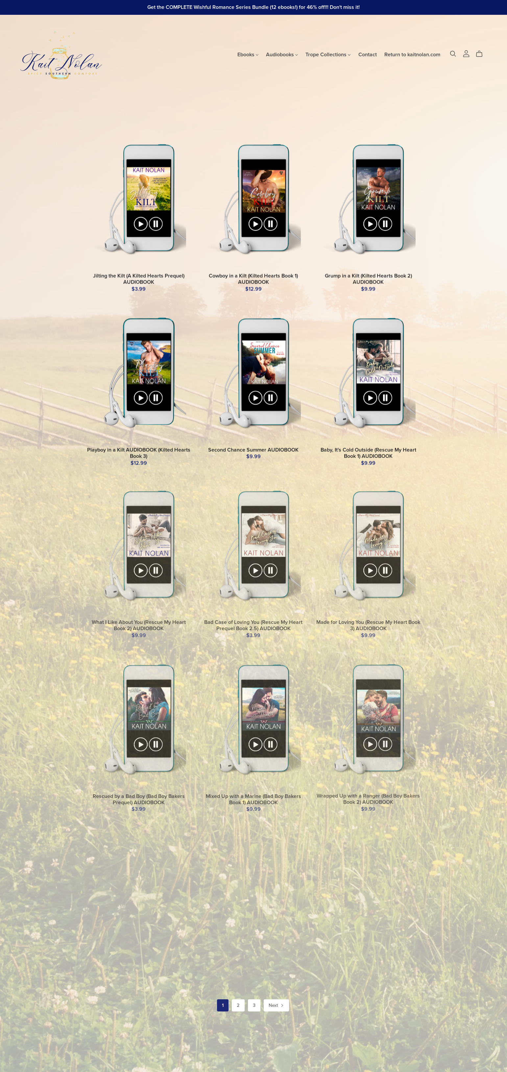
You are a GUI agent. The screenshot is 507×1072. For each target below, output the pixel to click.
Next (276, 1006)
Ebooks (247, 54)
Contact (367, 54)
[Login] (466, 53)
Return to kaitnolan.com (412, 54)
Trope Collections (327, 54)
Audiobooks (282, 54)
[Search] (453, 54)
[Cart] (481, 54)
